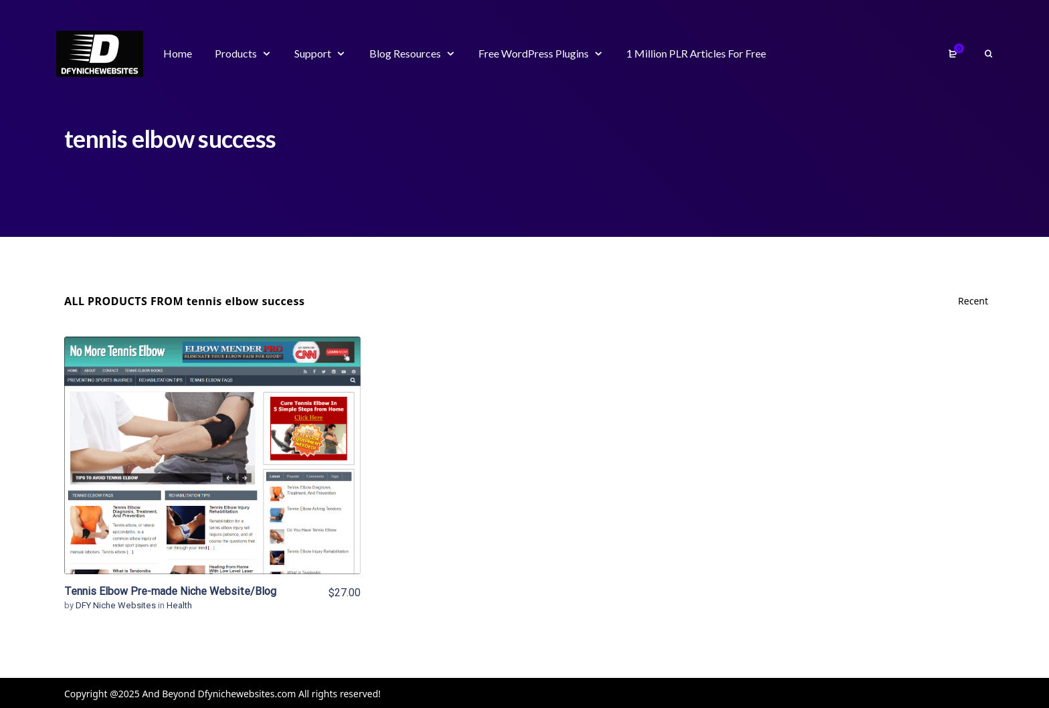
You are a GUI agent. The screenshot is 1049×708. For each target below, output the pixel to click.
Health (179, 605)
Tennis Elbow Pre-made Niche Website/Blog (170, 591)
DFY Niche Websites (117, 605)
